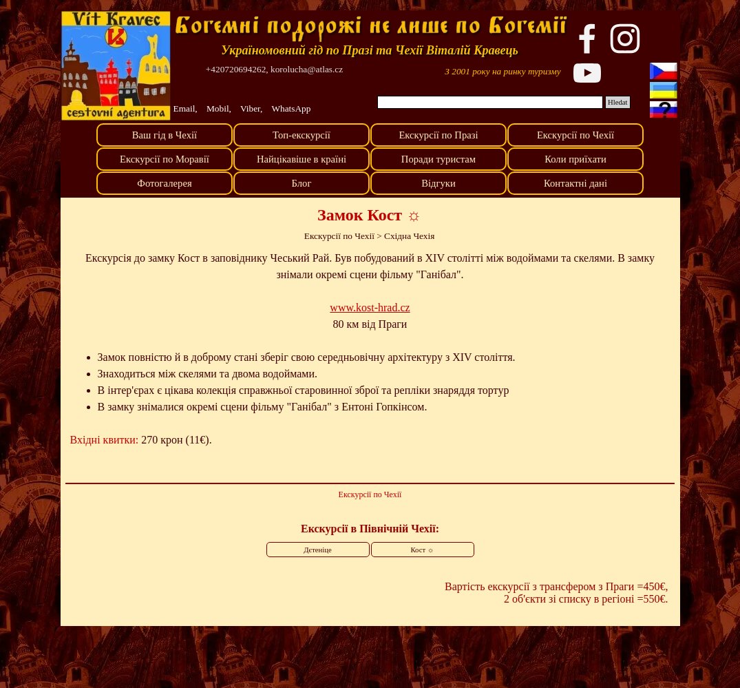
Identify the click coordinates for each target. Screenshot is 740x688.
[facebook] (587, 38)
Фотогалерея (164, 183)
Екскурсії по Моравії (164, 159)
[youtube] (587, 73)
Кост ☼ (422, 550)
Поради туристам (438, 159)
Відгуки (438, 183)
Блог (302, 183)
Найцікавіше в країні (301, 159)
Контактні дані (575, 183)
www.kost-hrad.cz (370, 307)
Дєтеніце (317, 550)
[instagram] (625, 38)
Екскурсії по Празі (438, 134)
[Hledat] (490, 102)
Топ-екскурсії (301, 134)
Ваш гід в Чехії (164, 134)
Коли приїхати (575, 159)
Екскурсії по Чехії (575, 134)
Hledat (617, 102)
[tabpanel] (503, 71)
